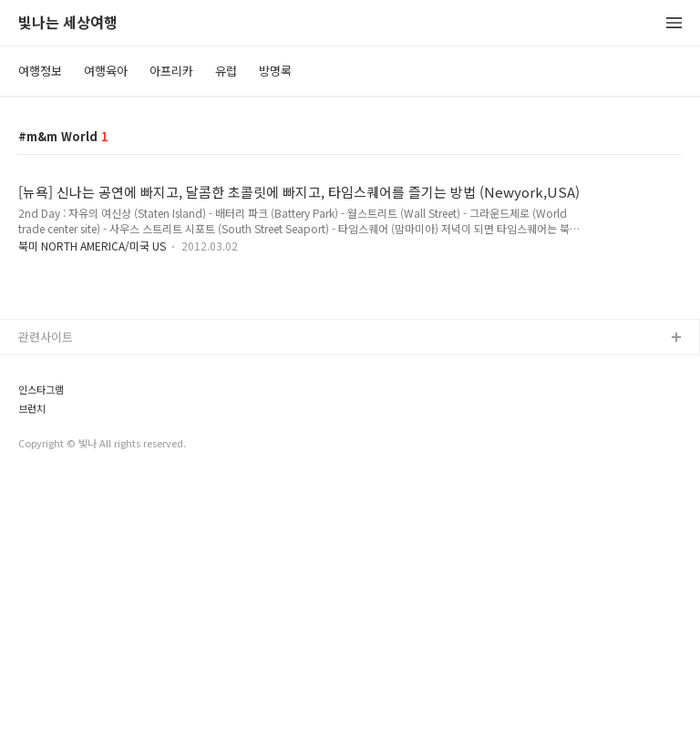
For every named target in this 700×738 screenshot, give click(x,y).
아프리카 (171, 70)
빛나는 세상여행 (68, 23)
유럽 (226, 70)
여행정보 (40, 70)
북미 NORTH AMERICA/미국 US (93, 245)
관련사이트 (45, 591)
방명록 (275, 70)
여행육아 (106, 70)
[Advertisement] (350, 410)
